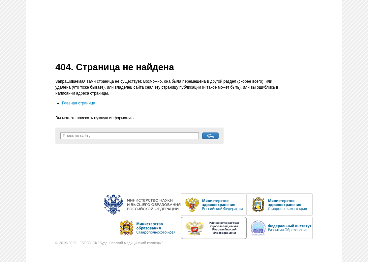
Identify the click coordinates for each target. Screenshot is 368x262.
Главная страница (78, 103)
